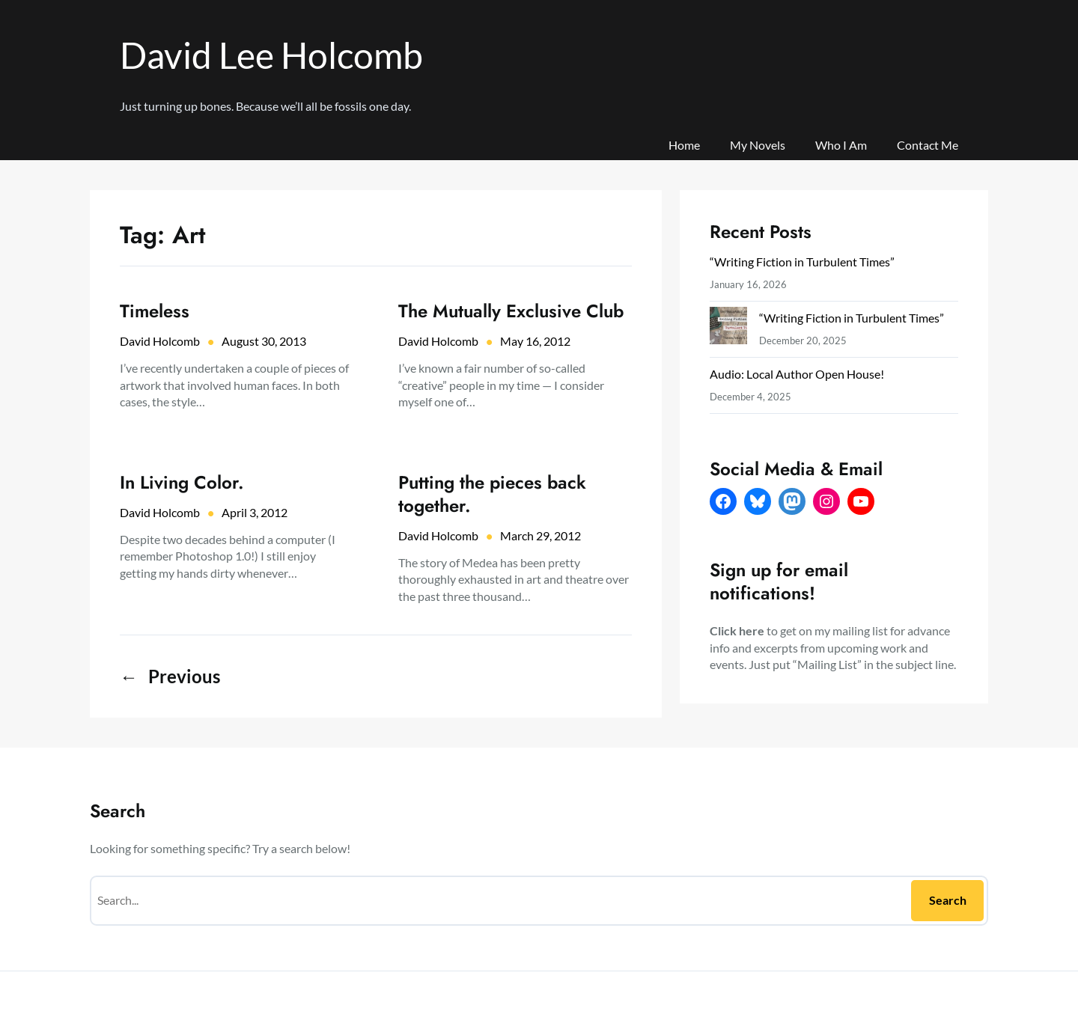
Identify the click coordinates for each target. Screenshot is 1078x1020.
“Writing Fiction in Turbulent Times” (802, 261)
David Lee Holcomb (271, 55)
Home (684, 145)
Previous (170, 676)
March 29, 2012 (540, 535)
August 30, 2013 (264, 341)
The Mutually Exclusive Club (511, 311)
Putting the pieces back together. (492, 494)
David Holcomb (160, 341)
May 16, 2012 (535, 341)
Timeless (154, 311)
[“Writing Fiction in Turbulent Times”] (728, 329)
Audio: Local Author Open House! (797, 374)
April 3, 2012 (254, 512)
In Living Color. (182, 482)
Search (947, 900)
